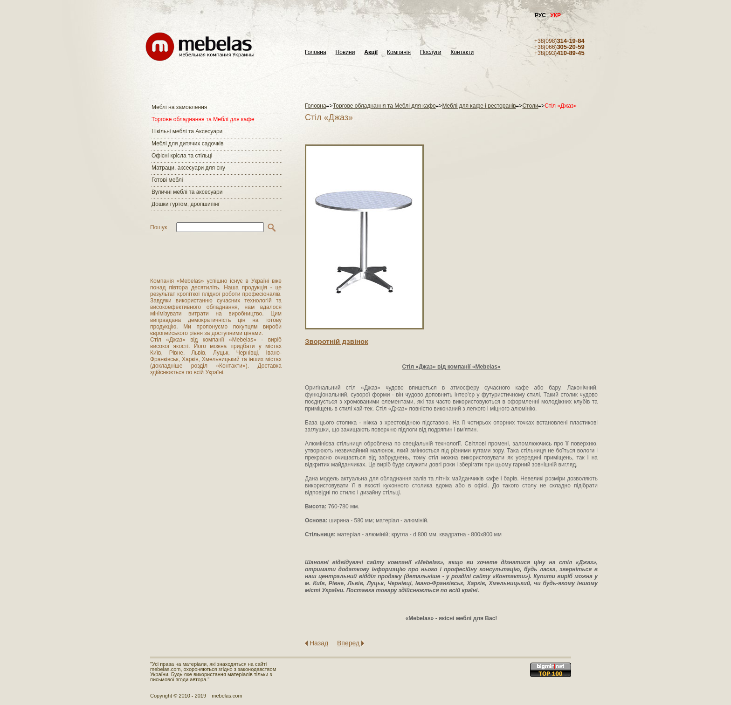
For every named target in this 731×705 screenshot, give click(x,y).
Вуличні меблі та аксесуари (187, 192)
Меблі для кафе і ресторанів (479, 106)
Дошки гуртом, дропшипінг (186, 204)
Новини (345, 52)
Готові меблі (167, 180)
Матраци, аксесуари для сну (188, 167)
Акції (371, 52)
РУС (540, 15)
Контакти (462, 52)
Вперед (348, 643)
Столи (530, 106)
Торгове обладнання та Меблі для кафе (203, 119)
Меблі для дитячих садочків (187, 143)
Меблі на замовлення (179, 107)
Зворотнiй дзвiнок (336, 341)
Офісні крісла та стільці (182, 155)
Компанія (399, 52)
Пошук (158, 227)
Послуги (430, 52)
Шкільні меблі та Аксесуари (187, 131)
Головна (315, 52)
